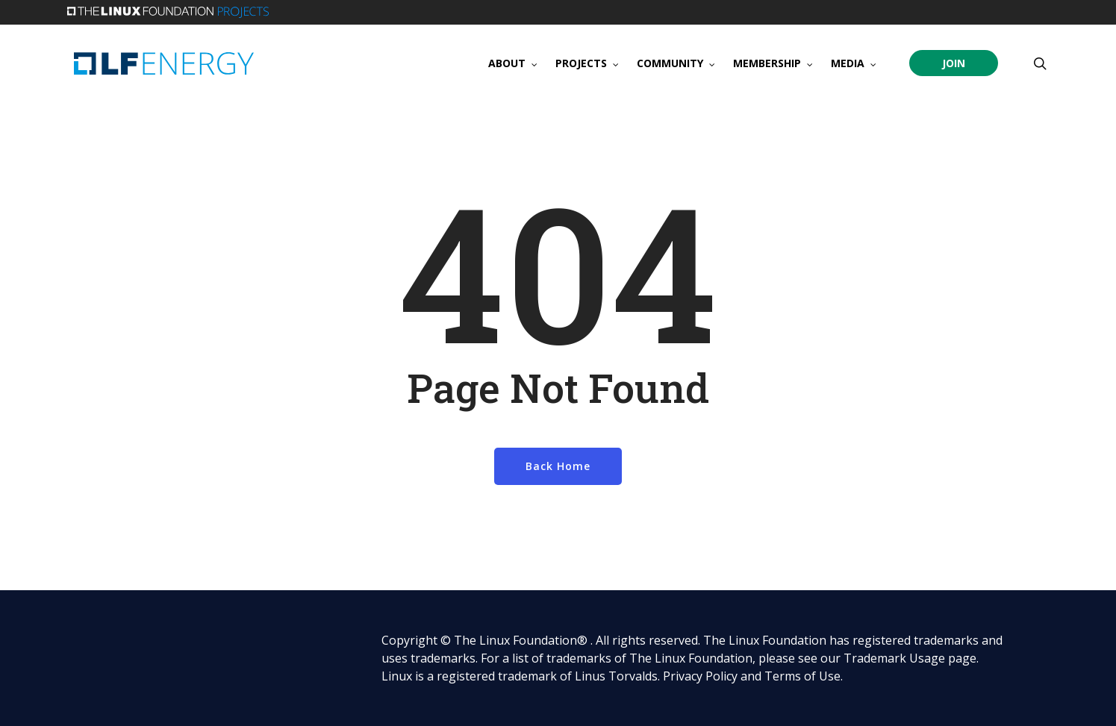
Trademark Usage (894, 658)
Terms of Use (802, 676)
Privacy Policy (700, 676)
